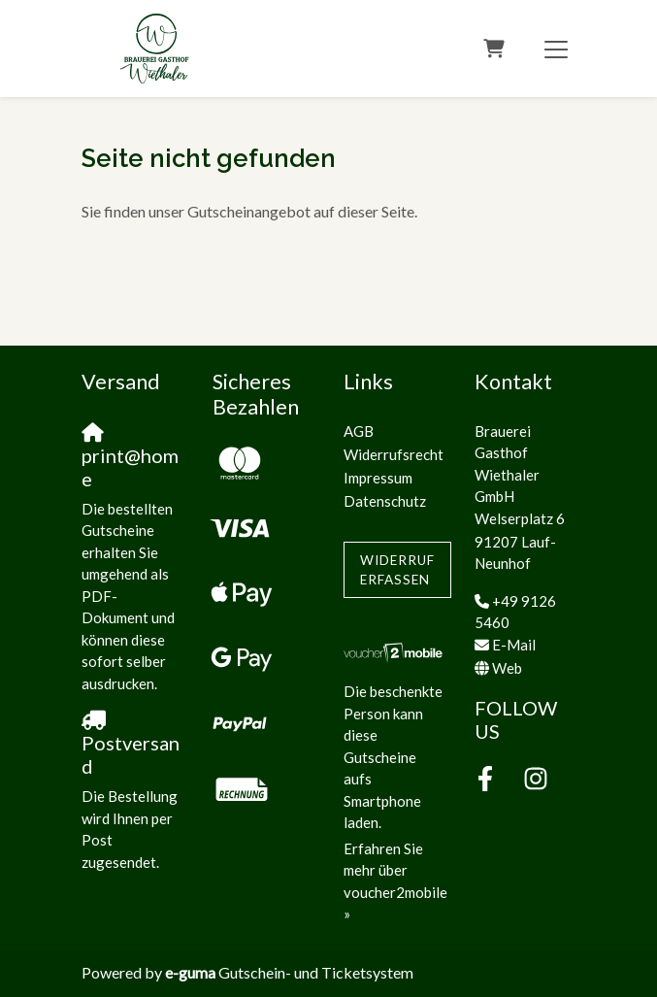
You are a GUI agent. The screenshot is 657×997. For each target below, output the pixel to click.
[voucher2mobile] (394, 651)
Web (507, 668)
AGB (359, 431)
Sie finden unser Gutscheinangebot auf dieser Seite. (249, 211)
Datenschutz (385, 501)
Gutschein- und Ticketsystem (289, 972)
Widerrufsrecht (393, 454)
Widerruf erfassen (397, 569)
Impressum (378, 477)
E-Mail (514, 644)
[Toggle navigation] (556, 48)
